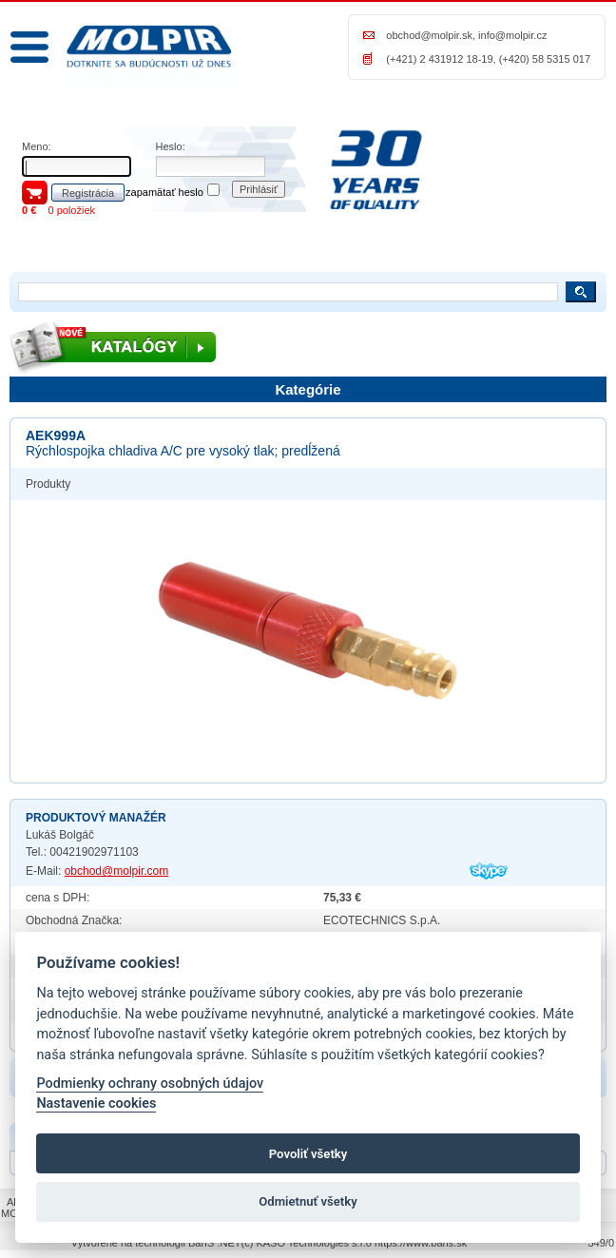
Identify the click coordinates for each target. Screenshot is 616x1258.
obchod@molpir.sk (429, 35)
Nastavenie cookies (96, 1103)
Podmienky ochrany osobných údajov (149, 1083)
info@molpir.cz (512, 35)
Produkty (48, 484)
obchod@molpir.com (117, 871)
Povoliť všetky (308, 1154)
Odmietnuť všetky (307, 1201)
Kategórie (307, 389)
